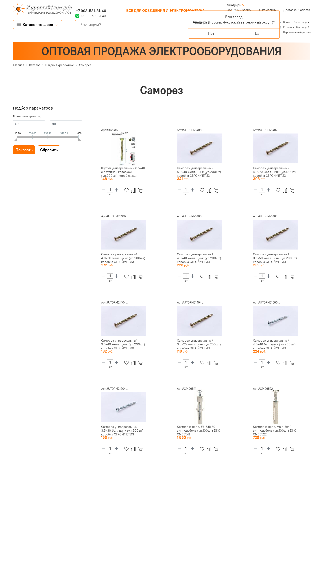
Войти (287, 22)
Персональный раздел (297, 32)
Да (257, 33)
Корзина (288, 27)
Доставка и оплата (296, 10)
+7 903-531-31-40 (90, 10)
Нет (211, 33)
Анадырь (234, 5)
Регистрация (301, 22)
